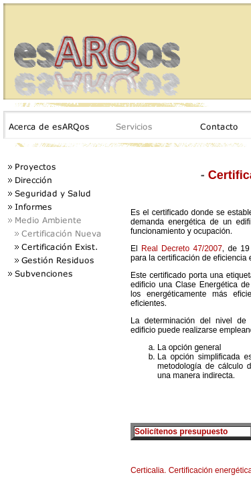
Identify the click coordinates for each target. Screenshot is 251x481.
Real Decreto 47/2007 (181, 248)
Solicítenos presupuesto (181, 431)
